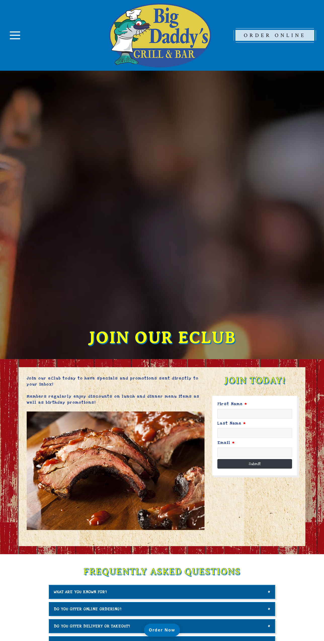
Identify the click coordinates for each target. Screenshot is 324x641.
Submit (255, 463)
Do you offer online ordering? (87, 609)
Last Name (231, 423)
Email (226, 442)
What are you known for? (80, 591)
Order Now (164, 630)
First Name (232, 403)
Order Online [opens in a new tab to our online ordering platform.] (275, 35)
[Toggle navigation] (15, 35)
